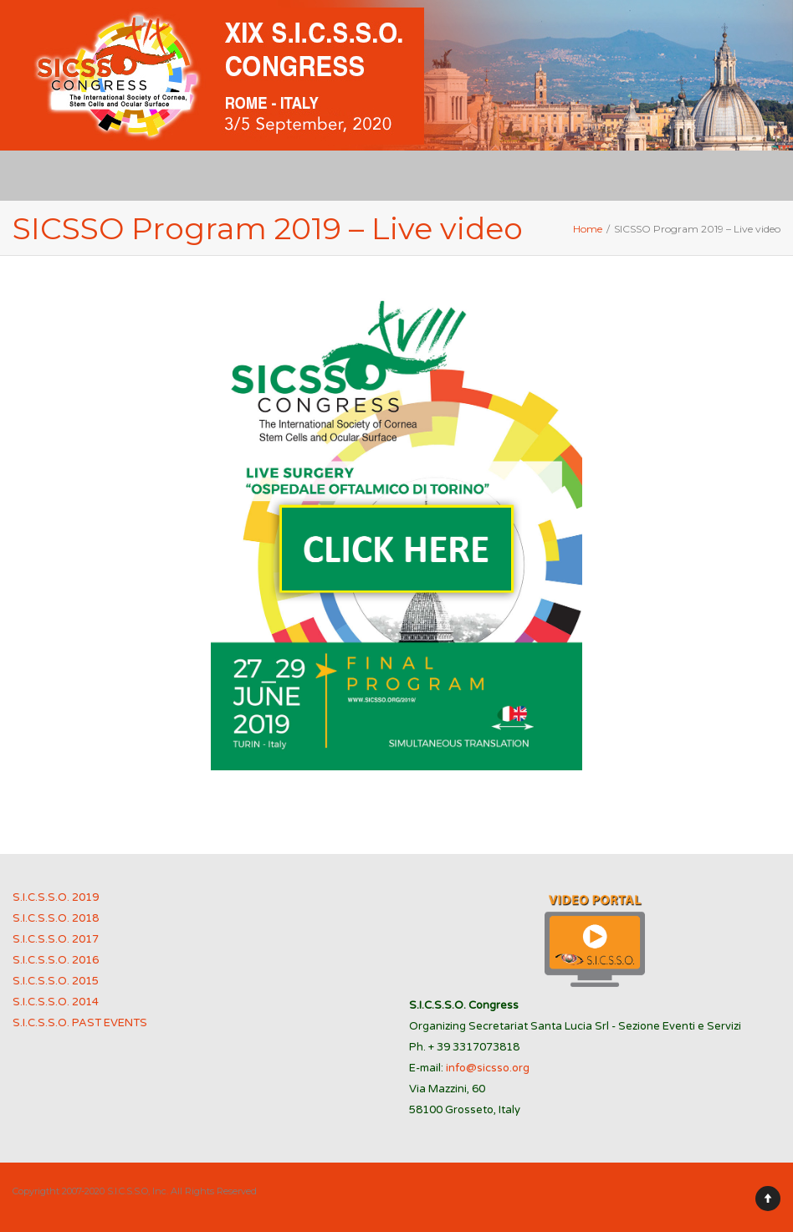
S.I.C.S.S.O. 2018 (56, 918)
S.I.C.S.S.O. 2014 (56, 1002)
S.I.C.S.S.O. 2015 (56, 981)
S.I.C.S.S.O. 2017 (56, 939)
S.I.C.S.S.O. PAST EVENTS (80, 1023)
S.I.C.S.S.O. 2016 (56, 960)
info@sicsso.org (488, 1068)
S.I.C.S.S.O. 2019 (56, 897)
